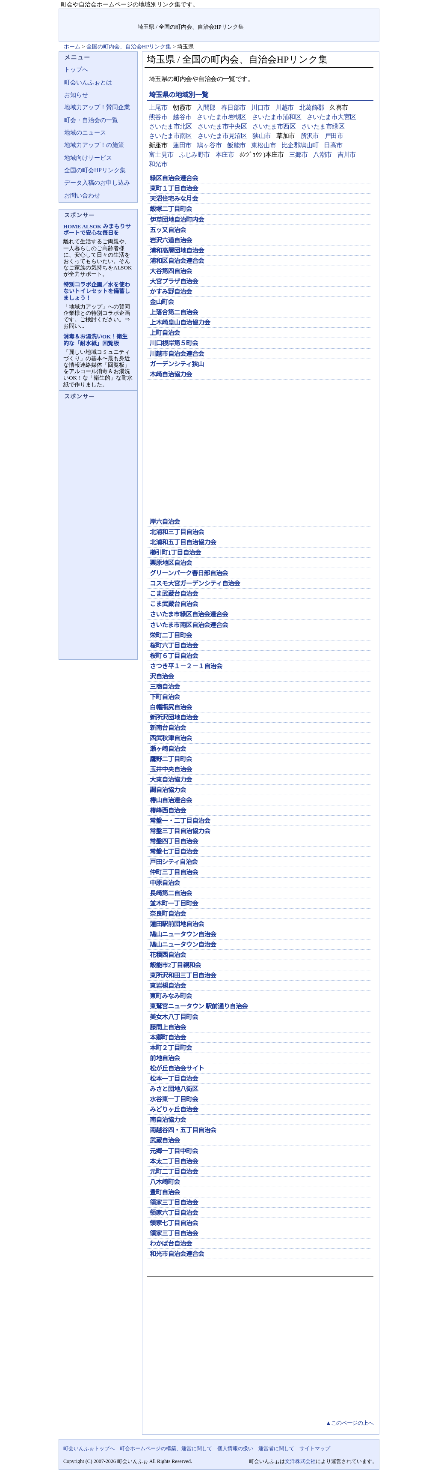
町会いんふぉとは (88, 82)
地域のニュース (85, 132)
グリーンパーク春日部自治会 (189, 573)
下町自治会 (165, 697)
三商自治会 (165, 686)
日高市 (333, 145)
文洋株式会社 (300, 1461)
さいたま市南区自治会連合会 (189, 625)
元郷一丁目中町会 (174, 1151)
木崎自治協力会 (171, 374)
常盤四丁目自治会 (174, 841)
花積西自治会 (168, 954)
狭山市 (261, 135)
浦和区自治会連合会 (177, 260)
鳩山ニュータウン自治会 (183, 934)
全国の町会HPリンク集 (95, 170)
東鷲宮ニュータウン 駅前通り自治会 (199, 1006)
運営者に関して (276, 1448)
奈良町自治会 (168, 913)
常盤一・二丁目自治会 (180, 820)
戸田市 (334, 135)
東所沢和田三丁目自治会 (183, 975)
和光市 (158, 164)
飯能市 (236, 145)
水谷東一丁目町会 (174, 1099)
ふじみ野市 (194, 154)
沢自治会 (162, 676)
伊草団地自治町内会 (177, 219)
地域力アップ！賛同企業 (97, 107)
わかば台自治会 (171, 1243)
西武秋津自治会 (171, 738)
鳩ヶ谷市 (209, 145)
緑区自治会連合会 (174, 178)
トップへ (76, 69)
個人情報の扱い (235, 1448)
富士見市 (161, 154)
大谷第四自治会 (171, 271)
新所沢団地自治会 (174, 717)
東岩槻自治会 (168, 985)
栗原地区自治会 (171, 562)
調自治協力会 (168, 790)
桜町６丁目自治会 (174, 655)
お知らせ (76, 95)
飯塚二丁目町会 (171, 209)
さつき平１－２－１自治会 (186, 666)
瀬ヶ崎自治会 (168, 748)
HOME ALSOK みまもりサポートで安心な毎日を (96, 229)
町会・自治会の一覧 (91, 120)
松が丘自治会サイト (177, 1068)
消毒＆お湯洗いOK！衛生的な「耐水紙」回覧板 (95, 339)
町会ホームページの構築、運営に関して (166, 1448)
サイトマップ (359, 15)
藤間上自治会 (168, 1027)
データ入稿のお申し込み (97, 183)
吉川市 (346, 154)
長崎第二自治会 (171, 893)
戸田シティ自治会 (174, 862)
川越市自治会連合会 (177, 353)
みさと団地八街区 (174, 1089)
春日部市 (233, 107)
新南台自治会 (168, 727)
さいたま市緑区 (322, 126)
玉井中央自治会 (171, 769)
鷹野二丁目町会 (171, 759)
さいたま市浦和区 (276, 117)
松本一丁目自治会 (174, 1078)
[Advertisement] (259, 450)
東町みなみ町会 (171, 996)
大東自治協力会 (171, 779)
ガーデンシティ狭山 (177, 364)
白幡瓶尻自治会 (171, 707)
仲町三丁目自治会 (174, 872)
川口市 (260, 107)
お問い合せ (320, 15)
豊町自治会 (165, 1192)
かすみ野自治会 (171, 291)
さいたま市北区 (170, 126)
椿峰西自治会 (168, 810)
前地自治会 (165, 1058)
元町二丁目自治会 (174, 1171)
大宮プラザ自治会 (174, 281)
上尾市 (158, 107)
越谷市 (182, 117)
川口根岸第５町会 (174, 343)
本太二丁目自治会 (174, 1161)
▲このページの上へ (349, 1423)
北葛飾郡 (311, 107)
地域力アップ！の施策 (94, 145)
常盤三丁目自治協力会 (180, 831)
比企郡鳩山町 (299, 145)
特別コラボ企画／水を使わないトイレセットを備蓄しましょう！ (96, 291)
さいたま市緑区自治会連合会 (189, 614)
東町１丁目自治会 (174, 188)
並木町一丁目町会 (174, 903)
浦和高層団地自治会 (177, 250)
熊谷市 (158, 117)
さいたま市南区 (170, 135)
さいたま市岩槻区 (221, 117)
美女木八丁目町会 (174, 1017)
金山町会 (162, 302)
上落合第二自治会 (174, 312)
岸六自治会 (165, 521)
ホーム (72, 46)
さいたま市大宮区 (331, 117)
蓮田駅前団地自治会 (177, 924)
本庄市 (225, 154)
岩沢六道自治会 (171, 240)
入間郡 (206, 107)
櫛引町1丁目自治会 (175, 552)
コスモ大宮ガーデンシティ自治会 (195, 583)
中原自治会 (165, 883)
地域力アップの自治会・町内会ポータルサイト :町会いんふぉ (98, 25)
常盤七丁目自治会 (174, 851)
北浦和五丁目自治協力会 (183, 542)
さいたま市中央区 (222, 126)
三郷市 (298, 154)
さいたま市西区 (274, 126)
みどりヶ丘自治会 (174, 1109)
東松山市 (263, 145)
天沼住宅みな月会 (174, 198)
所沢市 (310, 135)
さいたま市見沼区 (222, 135)
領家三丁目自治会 (174, 1202)
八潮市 (322, 154)
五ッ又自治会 (168, 230)
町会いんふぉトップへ (89, 1448)
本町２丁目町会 (171, 1047)
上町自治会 (165, 332)
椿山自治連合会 (171, 800)
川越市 (284, 107)
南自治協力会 (168, 1119)
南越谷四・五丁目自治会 (183, 1130)
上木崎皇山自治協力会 (183, 322)
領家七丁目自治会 (174, 1223)
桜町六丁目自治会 (174, 645)
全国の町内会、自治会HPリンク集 (129, 46)
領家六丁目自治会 (174, 1212)
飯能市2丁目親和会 (175, 965)
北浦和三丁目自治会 (177, 532)
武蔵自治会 (165, 1140)
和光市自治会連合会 (177, 1254)
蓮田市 (182, 145)
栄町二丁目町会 (171, 635)
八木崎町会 (165, 1182)
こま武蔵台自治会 (174, 593)
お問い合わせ (82, 195)
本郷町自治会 (168, 1037)
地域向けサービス (88, 158)
